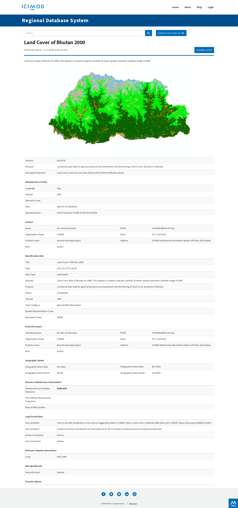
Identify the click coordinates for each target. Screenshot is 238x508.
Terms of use (133, 504)
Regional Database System (55, 20)
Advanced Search (171, 33)
